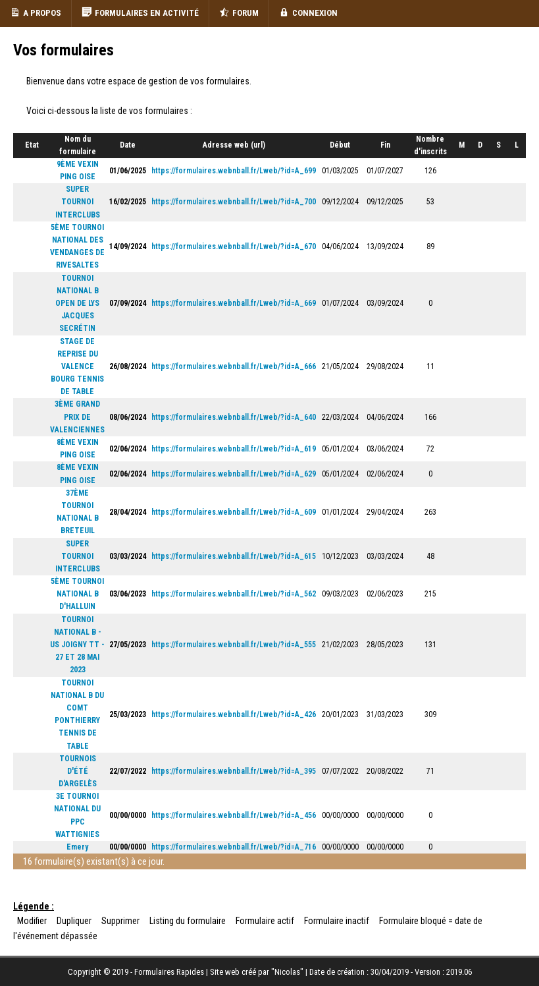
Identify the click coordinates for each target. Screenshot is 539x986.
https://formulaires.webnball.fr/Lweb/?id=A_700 (233, 201)
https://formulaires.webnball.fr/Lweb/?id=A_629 (233, 473)
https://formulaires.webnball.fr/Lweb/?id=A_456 (233, 815)
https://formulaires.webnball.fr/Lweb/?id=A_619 (233, 448)
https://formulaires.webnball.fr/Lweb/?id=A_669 (233, 303)
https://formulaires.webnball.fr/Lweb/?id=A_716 (233, 847)
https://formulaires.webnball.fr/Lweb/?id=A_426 (233, 714)
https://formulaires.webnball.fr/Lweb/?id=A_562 (233, 593)
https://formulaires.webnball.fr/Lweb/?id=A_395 (233, 771)
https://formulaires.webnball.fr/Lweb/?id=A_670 (233, 246)
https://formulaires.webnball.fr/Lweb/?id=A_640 (233, 417)
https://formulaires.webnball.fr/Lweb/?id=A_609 (233, 512)
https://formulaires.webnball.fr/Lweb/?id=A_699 (233, 170)
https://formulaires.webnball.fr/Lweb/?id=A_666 (233, 366)
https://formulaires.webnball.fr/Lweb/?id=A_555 (233, 644)
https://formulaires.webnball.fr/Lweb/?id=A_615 (233, 556)
